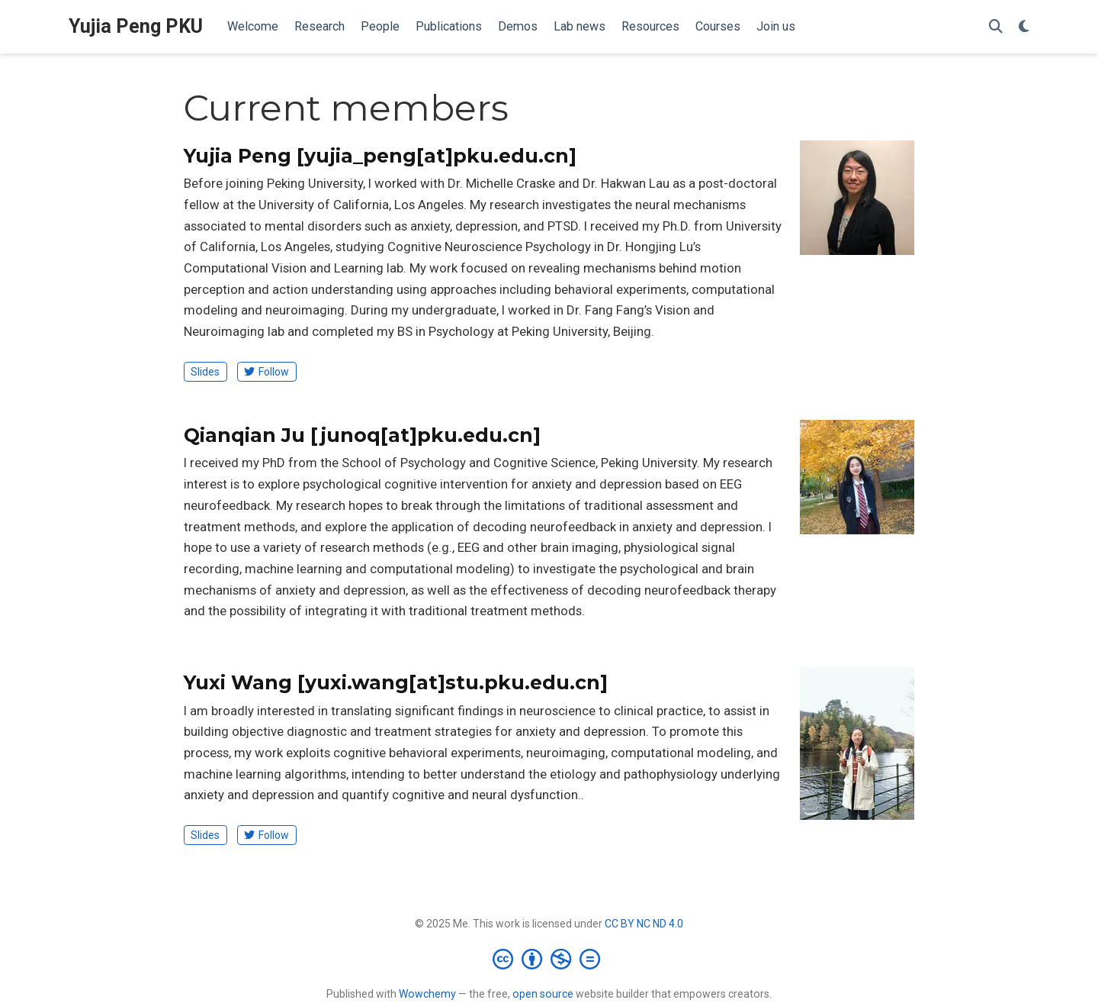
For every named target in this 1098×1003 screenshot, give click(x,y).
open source (542, 994)
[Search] (996, 27)
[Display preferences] (1024, 27)
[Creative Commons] (549, 959)
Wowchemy (427, 994)
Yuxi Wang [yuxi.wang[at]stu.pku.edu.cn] (396, 682)
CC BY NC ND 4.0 (644, 924)
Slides (205, 372)
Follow (266, 372)
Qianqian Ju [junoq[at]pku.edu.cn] (362, 435)
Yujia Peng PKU (136, 26)
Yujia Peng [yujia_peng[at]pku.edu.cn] (380, 155)
